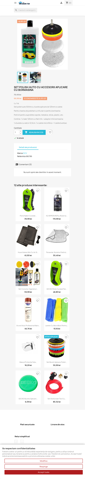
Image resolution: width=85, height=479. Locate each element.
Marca (20, 153)
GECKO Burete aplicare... (28, 399)
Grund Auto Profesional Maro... (28, 325)
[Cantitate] (16, 132)
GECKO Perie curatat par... (57, 289)
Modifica (43, 461)
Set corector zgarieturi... (28, 289)
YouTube (22, 441)
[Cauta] (25, 10)
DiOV (25, 153)
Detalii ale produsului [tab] (28, 147)
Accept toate (43, 472)
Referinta (21, 156)
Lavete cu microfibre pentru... (56, 325)
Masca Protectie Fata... (28, 362)
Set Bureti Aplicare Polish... (57, 362)
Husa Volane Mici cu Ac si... (28, 252)
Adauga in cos (34, 132)
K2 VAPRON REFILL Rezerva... (57, 216)
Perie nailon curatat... (28, 216)
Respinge (44, 466)
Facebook (16, 441)
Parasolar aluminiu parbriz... (56, 252)
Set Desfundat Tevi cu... (57, 399)
